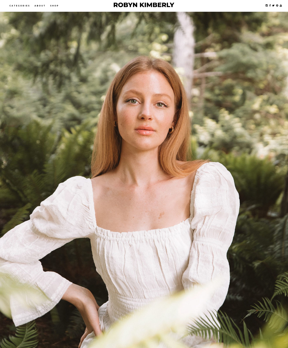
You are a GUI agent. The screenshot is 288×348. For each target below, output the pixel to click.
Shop (54, 6)
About (40, 6)
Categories (19, 6)
